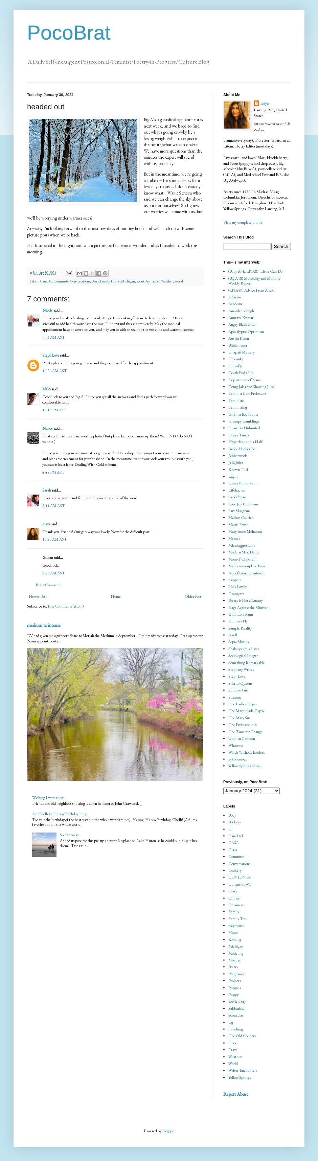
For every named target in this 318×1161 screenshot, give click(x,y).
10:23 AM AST (54, 539)
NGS (46, 389)
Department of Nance (245, 380)
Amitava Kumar (240, 317)
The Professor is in (242, 724)
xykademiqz (237, 759)
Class (232, 849)
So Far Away (69, 835)
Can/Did (46, 281)
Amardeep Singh (241, 311)
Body (232, 815)
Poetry (233, 967)
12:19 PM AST (54, 410)
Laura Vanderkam (242, 483)
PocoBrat (69, 32)
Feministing (237, 407)
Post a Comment (48, 585)
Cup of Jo (235, 366)
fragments (236, 925)
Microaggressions (241, 545)
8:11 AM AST (53, 505)
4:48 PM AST (53, 472)
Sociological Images (243, 655)
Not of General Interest (246, 573)
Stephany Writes (241, 669)
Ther (232, 1043)
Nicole (47, 310)
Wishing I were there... (49, 797)
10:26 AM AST (54, 370)
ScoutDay (143, 281)
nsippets (234, 580)
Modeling (235, 953)
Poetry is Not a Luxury (245, 600)
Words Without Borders (246, 752)
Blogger (168, 1131)
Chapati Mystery (241, 352)
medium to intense (44, 625)
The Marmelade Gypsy (246, 710)
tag (230, 1022)
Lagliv (233, 476)
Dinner (234, 898)
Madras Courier (240, 517)
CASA (233, 842)
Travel (155, 281)
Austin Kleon (238, 338)
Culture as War (240, 884)
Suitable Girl (238, 690)
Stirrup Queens (240, 683)
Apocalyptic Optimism (246, 331)
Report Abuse (235, 1094)
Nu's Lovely (237, 586)
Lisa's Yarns (237, 497)
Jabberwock (237, 455)
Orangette (236, 593)
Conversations (80, 281)
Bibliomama (237, 345)
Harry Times (238, 435)
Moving (234, 960)
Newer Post (38, 596)
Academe (235, 303)
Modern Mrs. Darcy (243, 552)
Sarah (46, 490)
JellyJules (235, 462)
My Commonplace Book (247, 566)
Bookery (234, 822)
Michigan (128, 281)
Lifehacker (237, 490)
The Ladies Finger (242, 704)
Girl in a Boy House (243, 414)
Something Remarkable (246, 662)
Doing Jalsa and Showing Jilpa (251, 386)
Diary (95, 281)
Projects (234, 980)
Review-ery (237, 1001)
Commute (61, 281)
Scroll (232, 635)
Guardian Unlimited (244, 428)
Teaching (235, 1029)
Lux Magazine (239, 511)
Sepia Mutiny (238, 641)
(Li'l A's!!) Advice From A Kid (251, 290)
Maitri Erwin (238, 524)
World (178, 281)
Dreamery (236, 905)
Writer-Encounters (242, 1070)
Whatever (236, 745)
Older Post (193, 596)
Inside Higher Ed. (242, 449)
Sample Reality (240, 628)
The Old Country (242, 1036)
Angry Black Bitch (242, 324)
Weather (167, 281)
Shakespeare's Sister (243, 649)
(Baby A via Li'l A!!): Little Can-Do (255, 271)
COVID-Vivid (239, 877)
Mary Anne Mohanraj (245, 531)
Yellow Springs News (244, 766)
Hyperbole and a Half (245, 442)
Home (115, 281)
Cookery (235, 870)
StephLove (50, 355)
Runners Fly (238, 621)
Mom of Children (241, 559)
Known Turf (238, 469)
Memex (234, 538)
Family (105, 281)
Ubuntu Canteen (241, 738)
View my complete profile (242, 222)
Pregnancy (236, 974)
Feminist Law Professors (247, 393)
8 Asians (234, 297)
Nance (47, 428)
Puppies (234, 988)
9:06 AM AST (53, 337)
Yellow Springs (239, 1077)
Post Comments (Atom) (66, 606)
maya (46, 524)
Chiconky (236, 359)
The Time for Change (245, 731)
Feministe (236, 400)
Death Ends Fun (241, 372)
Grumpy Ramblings (243, 421)
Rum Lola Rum (240, 614)
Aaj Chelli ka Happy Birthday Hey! (59, 814)
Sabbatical (236, 1008)
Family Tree (237, 918)
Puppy (233, 994)
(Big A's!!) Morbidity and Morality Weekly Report (254, 281)
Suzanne (235, 697)
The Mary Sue (239, 718)
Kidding (234, 939)
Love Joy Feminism (243, 504)
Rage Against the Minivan (248, 607)
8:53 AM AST (53, 573)
